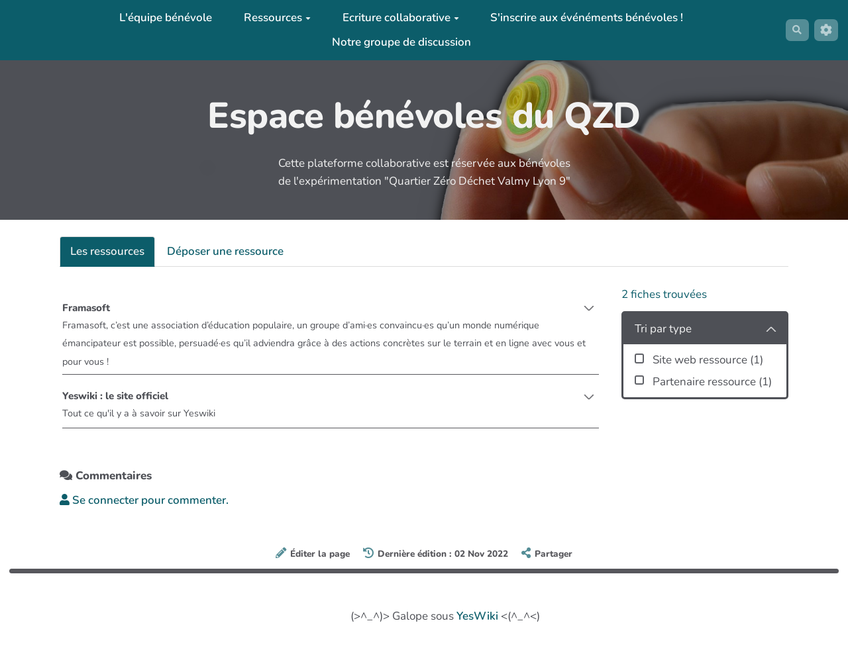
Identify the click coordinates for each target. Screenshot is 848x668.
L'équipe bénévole (161, 17)
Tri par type (663, 328)
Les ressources (107, 251)
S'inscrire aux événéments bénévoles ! (581, 17)
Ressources (271, 17)
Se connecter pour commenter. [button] (144, 509)
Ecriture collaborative (395, 17)
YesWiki (477, 625)
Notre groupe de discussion (396, 42)
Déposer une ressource (225, 251)
